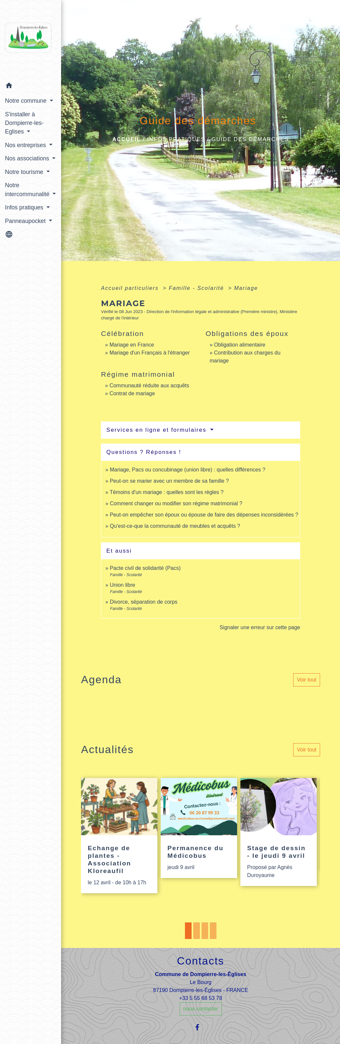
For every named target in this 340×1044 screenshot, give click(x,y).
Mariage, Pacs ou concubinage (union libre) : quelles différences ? (187, 469)
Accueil (127, 139)
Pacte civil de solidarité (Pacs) (145, 568)
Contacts (200, 961)
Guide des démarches (250, 139)
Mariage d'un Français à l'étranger (150, 353)
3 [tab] (205, 930)
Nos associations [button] (28, 158)
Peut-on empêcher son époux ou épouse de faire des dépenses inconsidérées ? (204, 515)
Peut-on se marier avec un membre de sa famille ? (169, 481)
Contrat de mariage (132, 393)
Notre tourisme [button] (25, 172)
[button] (30, 86)
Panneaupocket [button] (26, 221)
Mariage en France (132, 345)
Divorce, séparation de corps (144, 602)
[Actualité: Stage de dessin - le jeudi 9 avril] (278, 832)
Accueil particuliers (131, 288)
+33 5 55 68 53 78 (200, 998)
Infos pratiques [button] (25, 207)
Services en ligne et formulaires (157, 430)
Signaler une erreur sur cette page (259, 627)
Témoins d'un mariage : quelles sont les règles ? (166, 492)
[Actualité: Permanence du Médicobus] (199, 828)
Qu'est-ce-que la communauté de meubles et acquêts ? (175, 526)
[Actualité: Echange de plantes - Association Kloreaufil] (119, 835)
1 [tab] (188, 930)
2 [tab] (196, 930)
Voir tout (306, 680)
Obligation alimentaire (240, 345)
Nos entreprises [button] (26, 145)
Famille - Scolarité (197, 288)
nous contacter (200, 1009)
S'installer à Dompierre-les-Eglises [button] (24, 123)
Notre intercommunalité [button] (28, 189)
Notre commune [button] (26, 100)
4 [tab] (213, 930)
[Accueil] (30, 39)
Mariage (246, 288)
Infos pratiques (176, 139)
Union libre (122, 585)
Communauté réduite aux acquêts (149, 385)
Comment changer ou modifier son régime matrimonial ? (176, 503)
